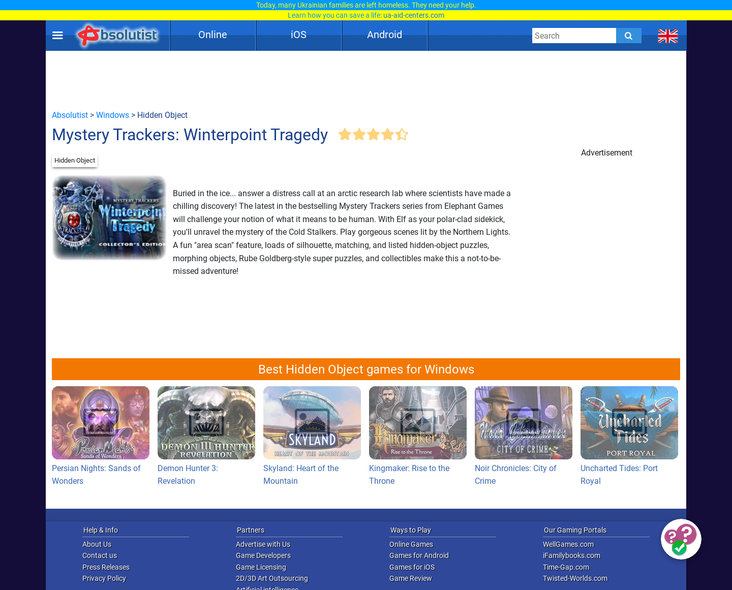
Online (212, 34)
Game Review (410, 578)
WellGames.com (568, 544)
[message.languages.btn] (668, 35)
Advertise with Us (263, 544)
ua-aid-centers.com (413, 15)
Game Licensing (261, 567)
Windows (112, 115)
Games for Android (419, 555)
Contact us (99, 555)
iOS (299, 34)
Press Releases (106, 567)
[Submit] (629, 35)
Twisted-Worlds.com (575, 578)
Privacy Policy (104, 578)
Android (384, 34)
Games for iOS (412, 567)
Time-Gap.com (566, 567)
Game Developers (263, 555)
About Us (96, 544)
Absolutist (70, 115)
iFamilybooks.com (571, 555)
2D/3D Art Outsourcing (272, 578)
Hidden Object (74, 160)
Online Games (411, 544)
